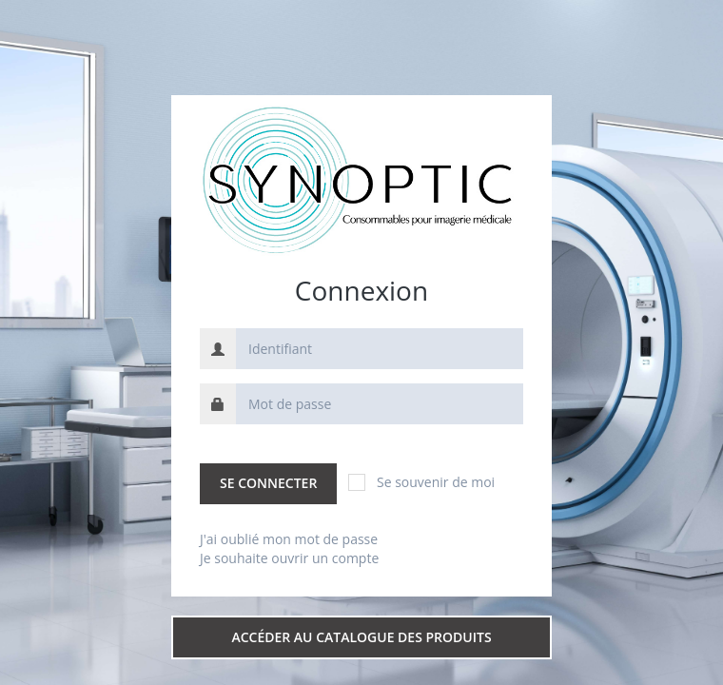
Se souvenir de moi (421, 482)
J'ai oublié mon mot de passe (289, 539)
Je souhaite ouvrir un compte (289, 558)
